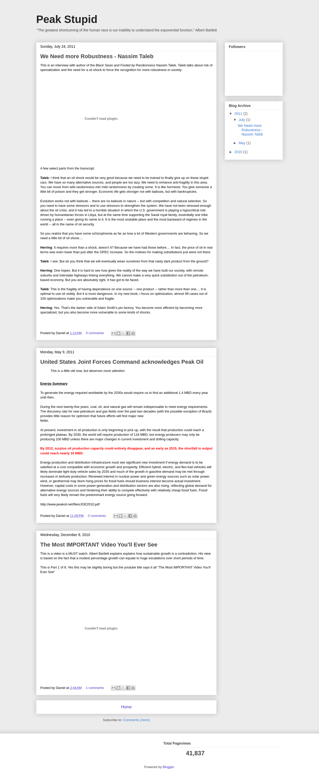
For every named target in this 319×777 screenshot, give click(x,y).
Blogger (168, 767)
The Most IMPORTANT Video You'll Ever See (98, 544)
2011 (238, 114)
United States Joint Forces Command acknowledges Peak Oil (122, 362)
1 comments (95, 688)
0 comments (95, 333)
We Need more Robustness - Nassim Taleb (96, 56)
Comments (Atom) (136, 720)
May (242, 143)
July (242, 120)
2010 (238, 152)
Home (126, 707)
